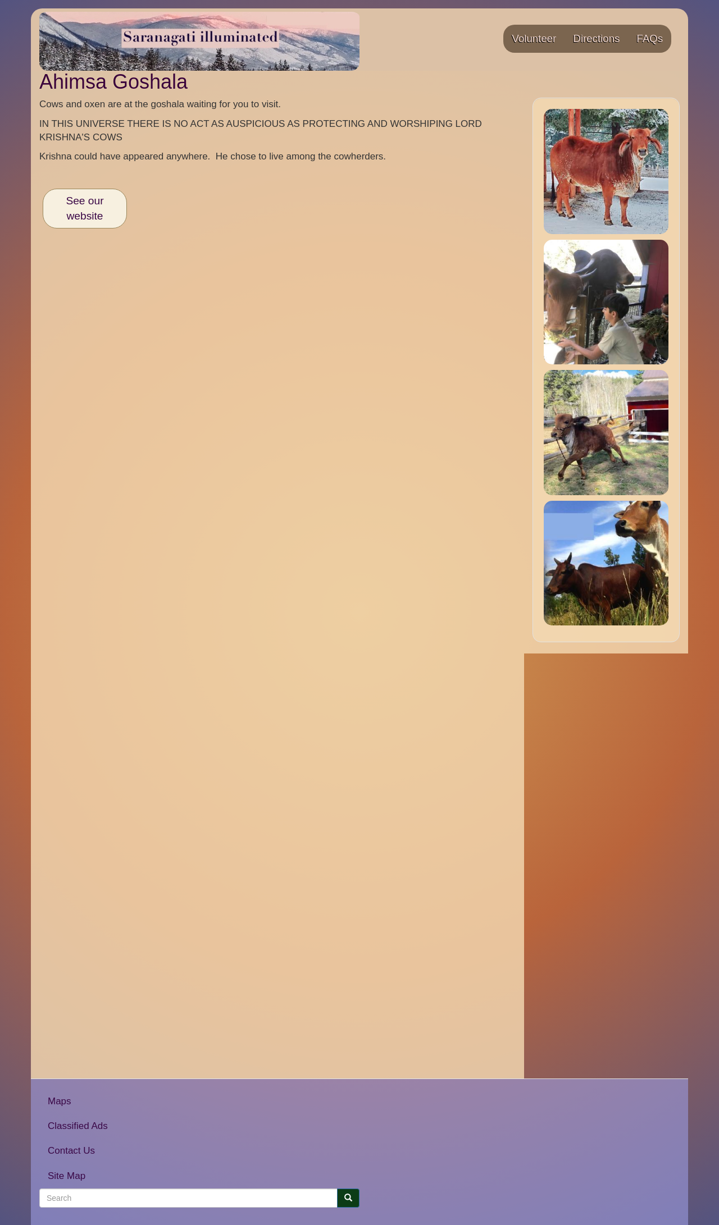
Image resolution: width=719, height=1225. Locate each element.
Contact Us (71, 1150)
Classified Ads (78, 1126)
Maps (59, 1101)
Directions (596, 38)
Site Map (66, 1176)
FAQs (649, 38)
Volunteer (534, 38)
